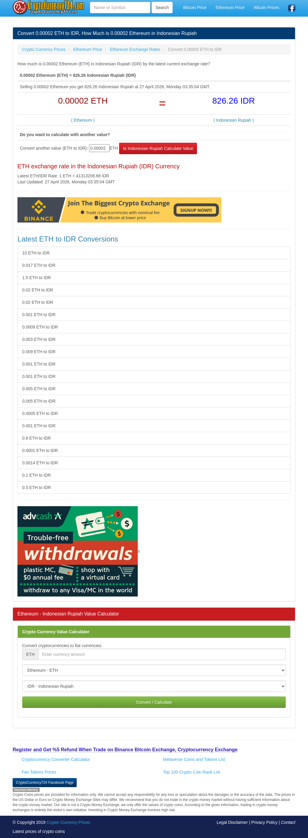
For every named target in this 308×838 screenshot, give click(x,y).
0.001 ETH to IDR (39, 314)
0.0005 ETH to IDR (40, 413)
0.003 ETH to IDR (39, 339)
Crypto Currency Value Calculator (55, 631)
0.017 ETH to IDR (39, 265)
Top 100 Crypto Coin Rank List (191, 772)
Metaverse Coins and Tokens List (194, 759)
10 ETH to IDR (36, 253)
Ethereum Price (230, 7)
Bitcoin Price (195, 7)
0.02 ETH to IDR (37, 290)
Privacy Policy (264, 822)
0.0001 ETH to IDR (40, 450)
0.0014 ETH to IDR (40, 462)
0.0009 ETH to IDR (40, 327)
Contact (288, 822)
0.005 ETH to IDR (39, 388)
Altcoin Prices (266, 7)
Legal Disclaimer (232, 822)
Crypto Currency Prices (68, 822)
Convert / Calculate (154, 702)
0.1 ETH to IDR (36, 475)
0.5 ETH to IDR (36, 487)
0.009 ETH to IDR (39, 351)
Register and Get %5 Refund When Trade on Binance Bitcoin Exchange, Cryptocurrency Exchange (125, 749)
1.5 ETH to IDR (36, 277)
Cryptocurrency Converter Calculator (56, 759)
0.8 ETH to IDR (36, 438)
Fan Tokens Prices (39, 772)
